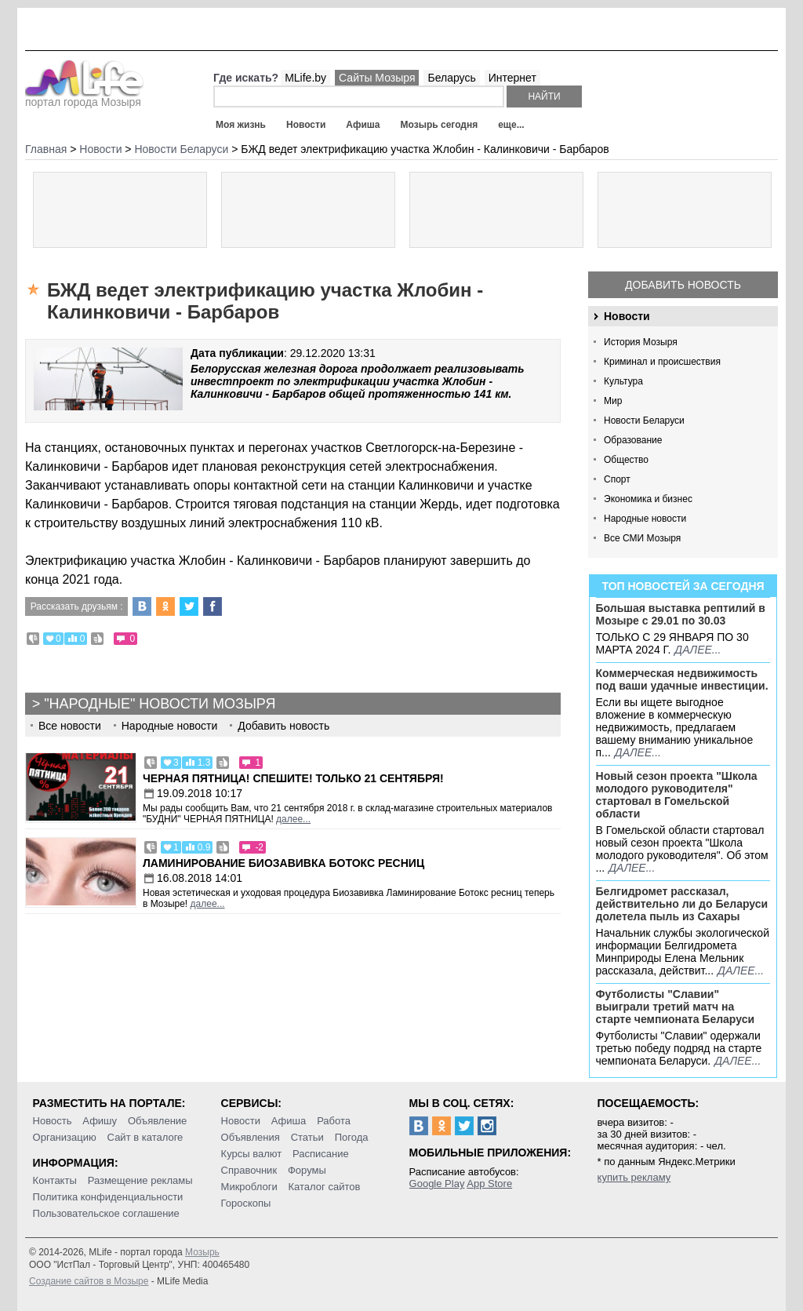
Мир (613, 400)
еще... (511, 124)
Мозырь (202, 1252)
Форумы (307, 1170)
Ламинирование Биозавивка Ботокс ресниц (283, 863)
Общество (626, 459)
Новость (52, 1121)
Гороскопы (246, 1203)
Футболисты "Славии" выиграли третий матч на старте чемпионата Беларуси (675, 1006)
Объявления (250, 1137)
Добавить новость (683, 285)
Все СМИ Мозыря (642, 538)
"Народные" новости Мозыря (159, 704)
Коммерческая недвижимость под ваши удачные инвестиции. (682, 679)
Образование (633, 440)
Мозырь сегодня (439, 124)
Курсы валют (251, 1154)
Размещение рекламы (140, 1180)
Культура (623, 381)
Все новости (69, 725)
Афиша (363, 124)
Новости (305, 124)
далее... (697, 649)
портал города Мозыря (84, 97)
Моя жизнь (241, 124)
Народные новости (645, 518)
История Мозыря (641, 342)
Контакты (55, 1180)
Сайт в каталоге (145, 1137)
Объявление (157, 1121)
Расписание (320, 1154)
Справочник (249, 1170)
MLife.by (305, 77)
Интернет (512, 77)
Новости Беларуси (644, 420)
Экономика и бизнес (648, 498)
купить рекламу (634, 1177)
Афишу (99, 1121)
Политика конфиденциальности (108, 1197)
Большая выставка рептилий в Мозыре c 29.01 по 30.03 (680, 614)
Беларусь (451, 77)
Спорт (617, 479)
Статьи (307, 1137)
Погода (352, 1137)
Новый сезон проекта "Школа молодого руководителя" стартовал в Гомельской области (677, 795)
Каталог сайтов (325, 1187)
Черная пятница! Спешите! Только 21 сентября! (293, 778)
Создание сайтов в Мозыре (88, 1281)
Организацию (64, 1137)
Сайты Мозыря (377, 77)
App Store (489, 1183)
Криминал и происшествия (662, 361)
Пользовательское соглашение (106, 1213)
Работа (334, 1121)
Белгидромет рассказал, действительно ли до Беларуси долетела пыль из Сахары (682, 904)
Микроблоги (249, 1187)
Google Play (437, 1183)
